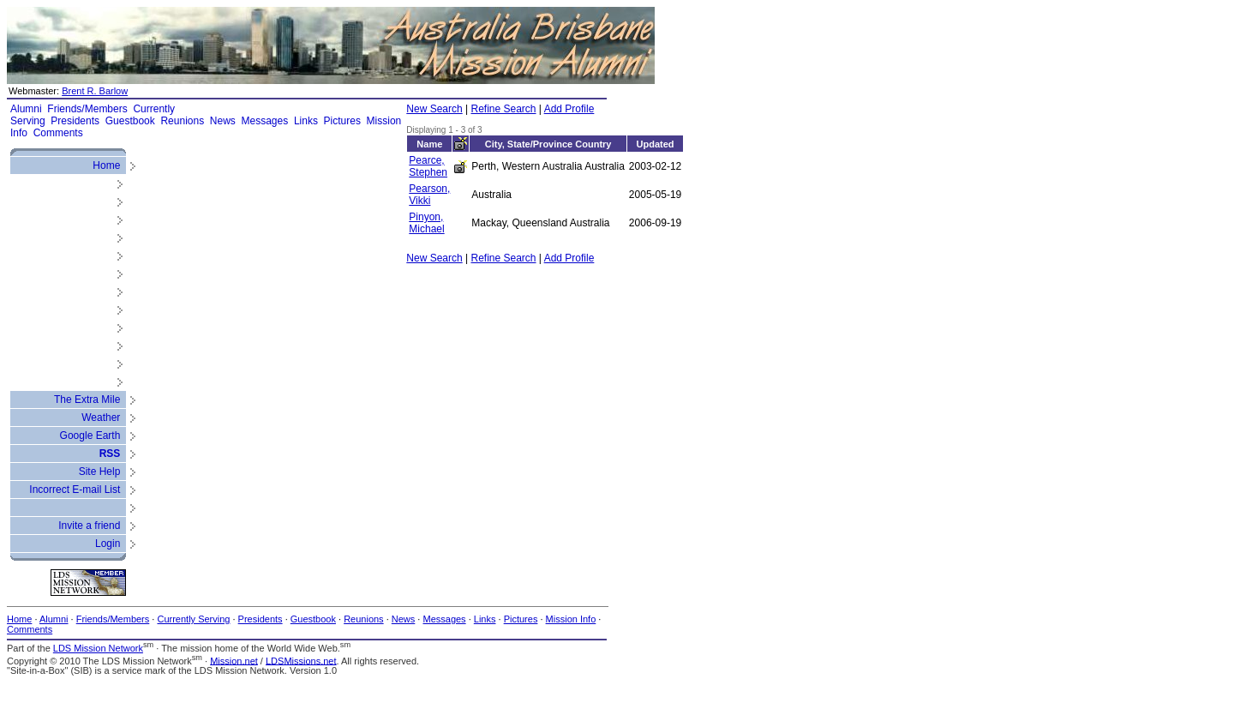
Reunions (182, 121)
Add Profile (569, 109)
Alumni (26, 109)
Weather (100, 418)
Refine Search (503, 109)
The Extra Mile (87, 400)
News (223, 121)
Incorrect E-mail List (74, 490)
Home (106, 165)
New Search (434, 109)
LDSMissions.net (301, 660)
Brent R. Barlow (95, 91)
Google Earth (90, 436)
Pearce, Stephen (428, 166)
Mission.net (234, 660)
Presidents (75, 121)
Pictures (342, 121)
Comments (58, 133)
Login (107, 544)
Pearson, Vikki (429, 195)
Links (306, 121)
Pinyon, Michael (426, 223)
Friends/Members (87, 109)
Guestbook (130, 121)
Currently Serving (193, 619)
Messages (265, 121)
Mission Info (571, 619)
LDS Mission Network (98, 648)
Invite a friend (89, 526)
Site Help (100, 472)
